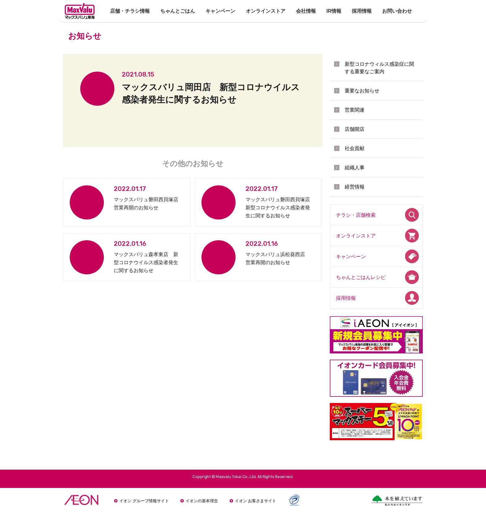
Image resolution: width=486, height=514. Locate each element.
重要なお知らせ (362, 90)
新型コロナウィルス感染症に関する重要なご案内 (379, 67)
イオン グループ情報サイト (144, 500)
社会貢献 (355, 148)
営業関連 (355, 110)
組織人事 (355, 167)
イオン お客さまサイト (255, 500)
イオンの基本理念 (202, 500)
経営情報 (355, 186)
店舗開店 (355, 129)
